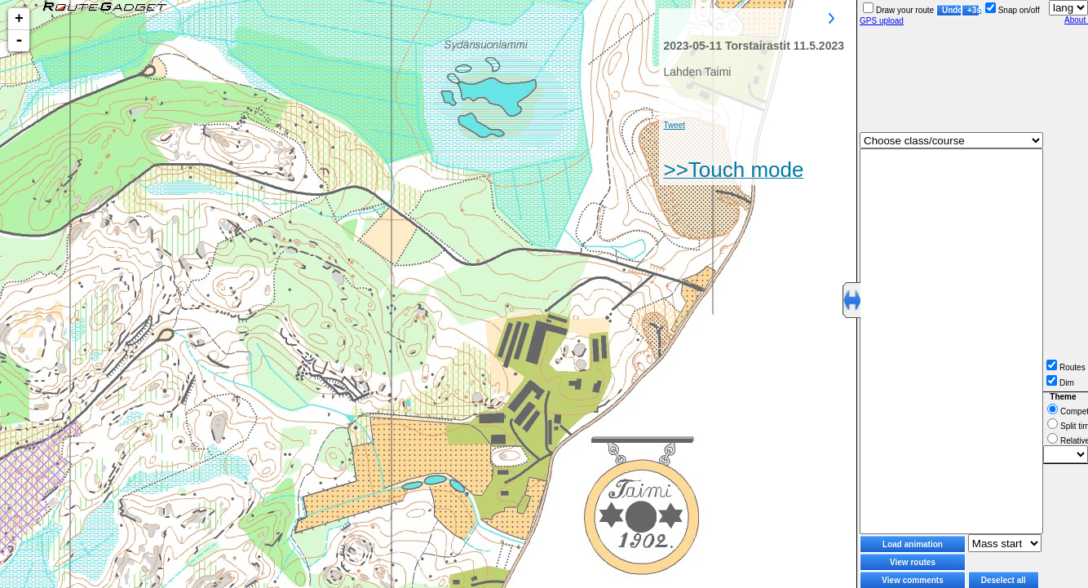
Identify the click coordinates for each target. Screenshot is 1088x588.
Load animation (912, 544)
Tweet (674, 125)
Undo (952, 10)
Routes (1066, 367)
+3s (973, 10)
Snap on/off (1012, 10)
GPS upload (882, 20)
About (1076, 19)
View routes (912, 562)
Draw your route (898, 10)
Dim (1060, 382)
